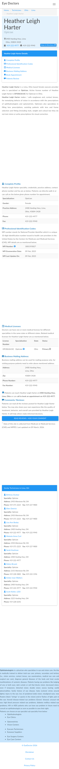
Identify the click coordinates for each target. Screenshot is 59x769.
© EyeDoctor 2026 (29, 745)
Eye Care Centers (14, 739)
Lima (33, 10)
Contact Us (29, 759)
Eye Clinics (11, 717)
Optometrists (12, 721)
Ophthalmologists (14, 714)
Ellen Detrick (10, 508)
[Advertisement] (29, 149)
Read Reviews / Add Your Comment (30, 418)
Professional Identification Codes (18, 64)
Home (6, 10)
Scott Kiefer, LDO (12, 592)
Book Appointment (12, 75)
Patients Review (11, 78)
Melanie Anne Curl (12, 536)
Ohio (26, 10)
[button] (15, 246)
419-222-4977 (12, 45)
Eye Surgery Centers (15, 736)
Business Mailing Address (15, 71)
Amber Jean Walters (13, 578)
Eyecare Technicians (15, 729)
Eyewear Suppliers (14, 732)
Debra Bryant (10, 564)
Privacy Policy (29, 765)
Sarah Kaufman (11, 550)
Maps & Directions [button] (48, 45)
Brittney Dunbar (11, 495)
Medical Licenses (12, 67)
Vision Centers (13, 724)
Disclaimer (29, 752)
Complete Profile (12, 60)
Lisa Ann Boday (11, 522)
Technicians (16, 10)
